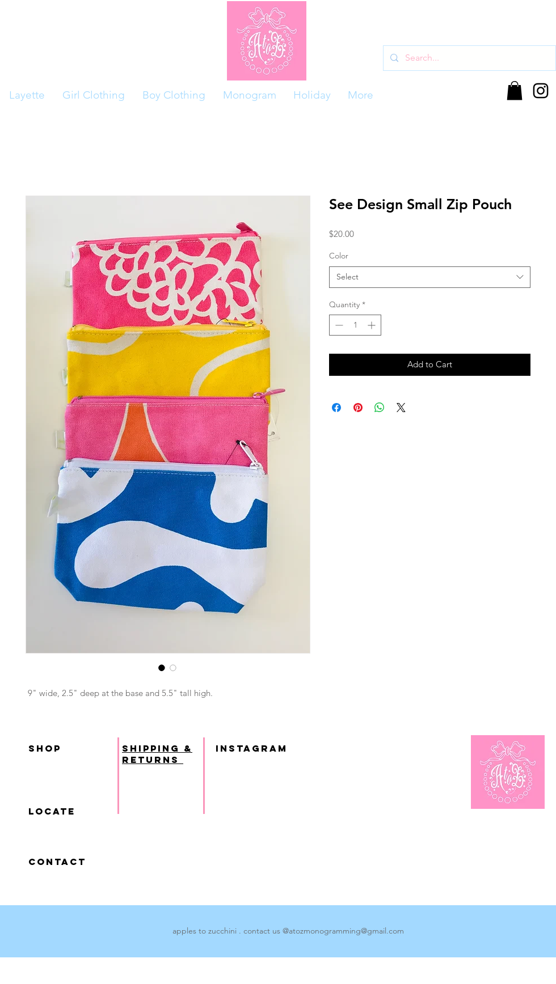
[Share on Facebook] (336, 407)
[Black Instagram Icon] (540, 90)
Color (338, 256)
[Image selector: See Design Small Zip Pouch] (161, 667)
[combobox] (429, 277)
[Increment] (372, 325)
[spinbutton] (355, 325)
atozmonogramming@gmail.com (346, 931)
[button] (515, 90)
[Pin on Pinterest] (358, 407)
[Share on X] (401, 407)
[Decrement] (338, 325)
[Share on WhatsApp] (379, 407)
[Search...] (468, 58)
